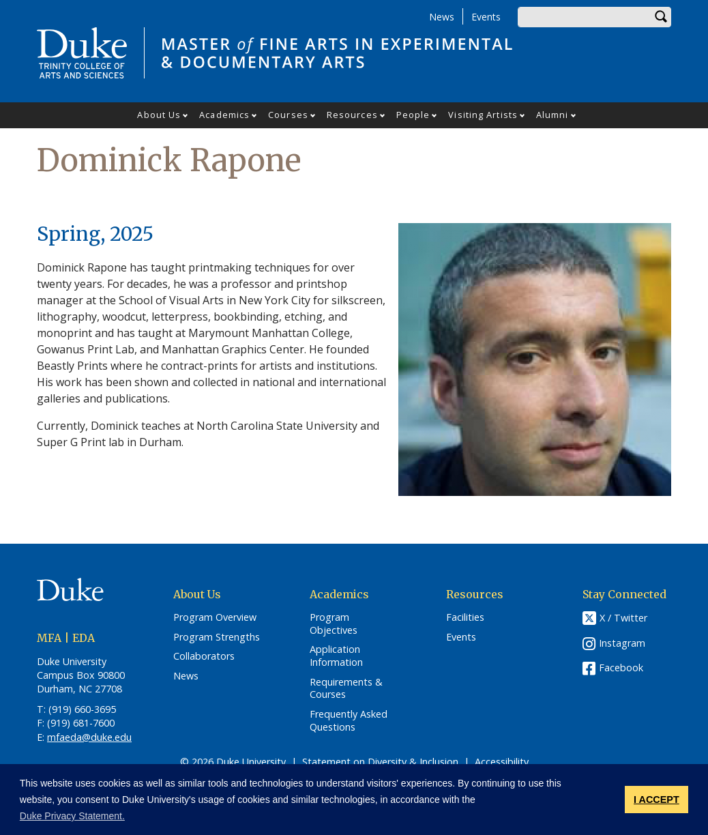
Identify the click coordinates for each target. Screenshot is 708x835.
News (441, 16)
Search (661, 17)
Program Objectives (333, 623)
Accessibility (502, 761)
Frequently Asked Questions (348, 720)
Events (486, 16)
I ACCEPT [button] (656, 799)
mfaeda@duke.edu (89, 737)
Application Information (336, 656)
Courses (288, 114)
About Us (159, 114)
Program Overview (214, 617)
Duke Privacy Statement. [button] (72, 815)
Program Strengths (216, 637)
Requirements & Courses (346, 688)
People (413, 114)
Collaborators (204, 656)
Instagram (622, 642)
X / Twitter (623, 617)
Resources (352, 114)
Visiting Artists (483, 114)
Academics (224, 114)
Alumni (552, 114)
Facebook (621, 667)
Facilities (465, 617)
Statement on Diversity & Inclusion (380, 761)
